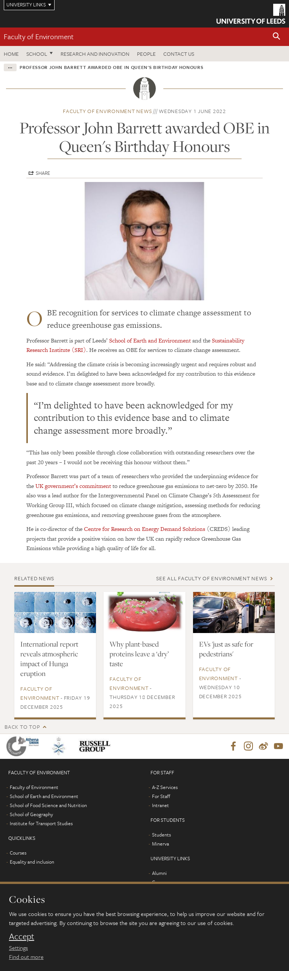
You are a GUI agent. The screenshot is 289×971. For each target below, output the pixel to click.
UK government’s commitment (73, 486)
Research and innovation (95, 54)
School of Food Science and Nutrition (48, 805)
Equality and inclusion (32, 861)
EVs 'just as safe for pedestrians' (226, 649)
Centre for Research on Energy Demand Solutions (144, 529)
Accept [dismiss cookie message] (21, 936)
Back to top (22, 727)
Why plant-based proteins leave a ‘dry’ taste (139, 653)
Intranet (160, 805)
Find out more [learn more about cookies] (26, 957)
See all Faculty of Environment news (211, 578)
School (36, 54)
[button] (276, 36)
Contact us (178, 54)
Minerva (160, 843)
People (146, 54)
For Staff (161, 796)
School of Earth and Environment (150, 340)
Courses (18, 852)
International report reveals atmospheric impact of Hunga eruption (49, 658)
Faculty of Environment (39, 36)
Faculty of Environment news (107, 111)
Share (43, 173)
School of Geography (31, 814)
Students (161, 834)
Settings (18, 947)
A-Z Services (165, 787)
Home (11, 54)
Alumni (159, 873)
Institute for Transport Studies (41, 823)
